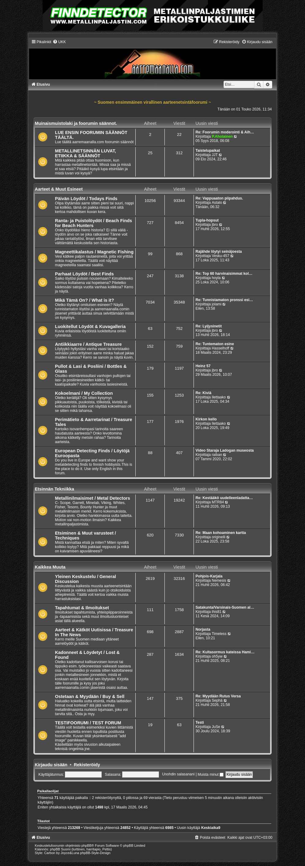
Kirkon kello (206, 419)
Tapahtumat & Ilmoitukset (82, 607)
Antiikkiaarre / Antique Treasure (88, 344)
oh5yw (217, 656)
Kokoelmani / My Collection (84, 393)
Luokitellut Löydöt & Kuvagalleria (90, 326)
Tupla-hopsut (207, 220)
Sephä (217, 700)
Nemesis (219, 580)
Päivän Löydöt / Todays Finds (86, 198)
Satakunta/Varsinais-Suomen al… (224, 607)
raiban (217, 455)
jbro (215, 224)
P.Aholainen (222, 136)
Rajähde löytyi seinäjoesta (218, 251)
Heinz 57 (202, 366)
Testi (199, 722)
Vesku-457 (220, 256)
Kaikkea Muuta (50, 567)
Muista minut (211, 774)
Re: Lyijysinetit (208, 326)
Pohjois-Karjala (208, 576)
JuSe (216, 727)
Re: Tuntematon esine (214, 344)
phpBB (86, 845)
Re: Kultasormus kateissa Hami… (224, 652)
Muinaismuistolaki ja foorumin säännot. (76, 123)
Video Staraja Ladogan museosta (224, 450)
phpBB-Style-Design (95, 853)
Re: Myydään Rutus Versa (218, 696)
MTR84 (218, 502)
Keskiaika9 (210, 828)
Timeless (219, 634)
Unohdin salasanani (178, 774)
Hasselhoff (220, 348)
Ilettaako (219, 397)
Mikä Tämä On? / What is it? (84, 300)
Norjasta (202, 629)
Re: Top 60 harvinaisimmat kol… (223, 273)
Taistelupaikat (207, 150)
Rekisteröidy (87, 764)
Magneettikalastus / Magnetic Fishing (94, 251)
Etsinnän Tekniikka (54, 489)
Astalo (217, 202)
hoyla (216, 278)
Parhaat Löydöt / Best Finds (84, 273)
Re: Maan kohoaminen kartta (220, 533)
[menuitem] (59, 42)
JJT (215, 155)
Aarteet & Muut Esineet (59, 189)
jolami (217, 304)
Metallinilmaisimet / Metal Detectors (92, 498)
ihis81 (217, 612)
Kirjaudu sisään (51, 764)
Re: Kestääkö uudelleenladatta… (224, 498)
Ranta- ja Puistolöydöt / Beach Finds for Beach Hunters (93, 223)
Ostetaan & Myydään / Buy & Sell (90, 696)
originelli (218, 537)
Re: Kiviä (203, 393)
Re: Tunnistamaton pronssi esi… (224, 300)
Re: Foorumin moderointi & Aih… (224, 132)
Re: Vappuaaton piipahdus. (219, 198)
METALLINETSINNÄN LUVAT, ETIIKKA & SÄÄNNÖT (85, 153)
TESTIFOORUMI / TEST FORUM (88, 722)
